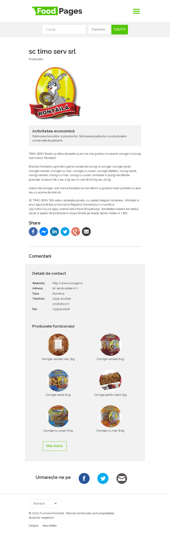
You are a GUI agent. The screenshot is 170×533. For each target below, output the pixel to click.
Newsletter (49, 525)
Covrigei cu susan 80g (58, 430)
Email (121, 478)
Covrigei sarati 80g (58, 394)
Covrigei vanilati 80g (110, 359)
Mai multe (54, 446)
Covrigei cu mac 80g (110, 430)
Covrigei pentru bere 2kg (110, 394)
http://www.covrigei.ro (67, 283)
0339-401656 (61, 298)
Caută (120, 29)
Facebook (84, 478)
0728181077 (60, 304)
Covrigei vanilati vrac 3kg (58, 359)
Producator (36, 59)
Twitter (102, 478)
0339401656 (61, 309)
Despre (33, 525)
